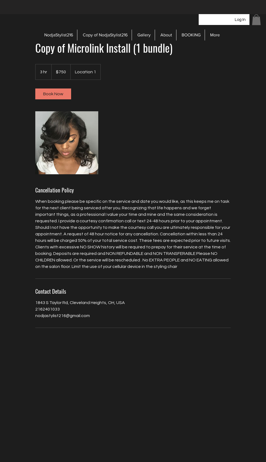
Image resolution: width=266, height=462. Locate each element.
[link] (53, 93)
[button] (256, 19)
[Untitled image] (66, 142)
